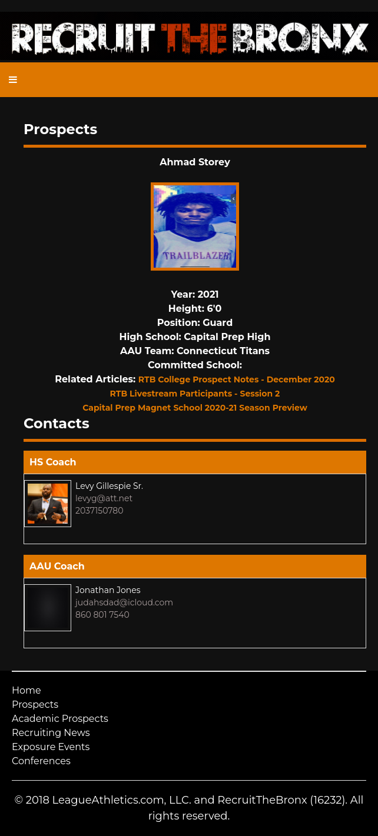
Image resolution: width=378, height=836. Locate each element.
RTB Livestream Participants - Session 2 (195, 393)
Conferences (41, 761)
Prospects (35, 704)
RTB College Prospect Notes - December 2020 (236, 379)
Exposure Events (50, 746)
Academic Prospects (60, 718)
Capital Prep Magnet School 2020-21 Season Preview (194, 407)
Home (26, 690)
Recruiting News (51, 732)
